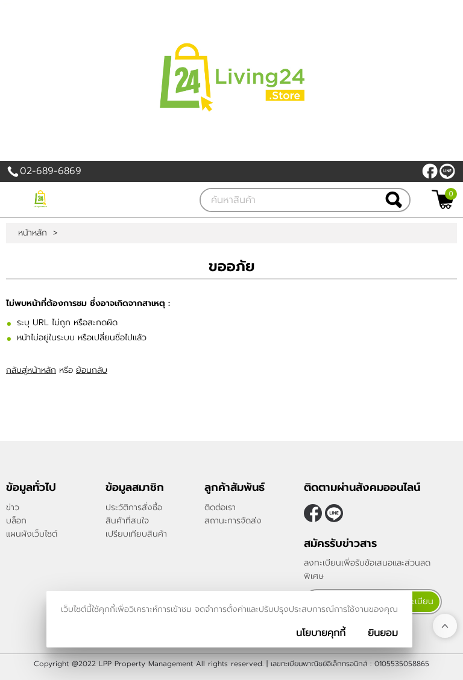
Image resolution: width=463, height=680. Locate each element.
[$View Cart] (443, 199)
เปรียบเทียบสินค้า (136, 534)
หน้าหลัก (32, 233)
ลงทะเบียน (414, 601)
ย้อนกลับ (91, 370)
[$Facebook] (430, 171)
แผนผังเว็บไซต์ (31, 534)
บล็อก (16, 520)
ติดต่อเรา (220, 507)
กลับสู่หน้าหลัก (31, 370)
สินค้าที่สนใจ (127, 520)
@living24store (447, 171)
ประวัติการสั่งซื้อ (134, 507)
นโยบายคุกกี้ (320, 633)
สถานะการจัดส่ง (233, 520)
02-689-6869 (50, 171)
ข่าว (12, 507)
